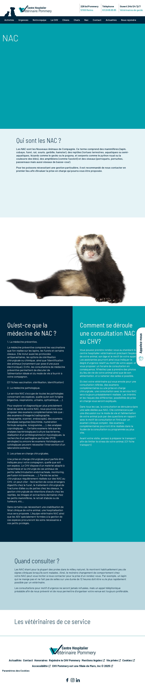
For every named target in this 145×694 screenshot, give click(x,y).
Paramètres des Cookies (16, 670)
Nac (86, 20)
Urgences (23, 20)
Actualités (111, 20)
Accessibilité (40, 666)
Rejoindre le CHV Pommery (64, 660)
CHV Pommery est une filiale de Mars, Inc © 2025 (81, 666)
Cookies (127, 660)
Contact (97, 20)
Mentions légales (92, 660)
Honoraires (40, 660)
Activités (9, 20)
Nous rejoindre (128, 20)
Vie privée (112, 660)
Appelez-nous (140, 347)
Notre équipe (39, 20)
